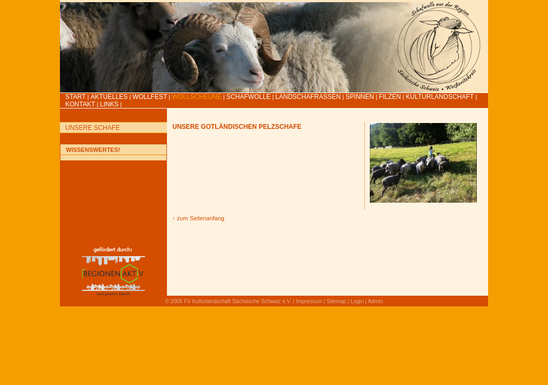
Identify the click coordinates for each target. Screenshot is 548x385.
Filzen (390, 97)
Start (75, 97)
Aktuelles (108, 97)
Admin (375, 301)
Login (357, 301)
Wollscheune (197, 97)
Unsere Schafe (92, 128)
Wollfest (150, 97)
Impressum (309, 301)
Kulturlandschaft (440, 97)
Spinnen (360, 97)
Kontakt (80, 104)
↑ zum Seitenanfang (198, 218)
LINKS (109, 104)
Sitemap (336, 301)
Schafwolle (248, 97)
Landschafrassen (308, 97)
